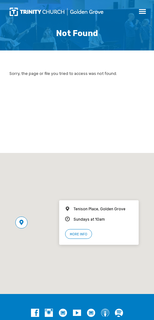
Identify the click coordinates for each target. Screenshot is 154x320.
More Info (78, 234)
